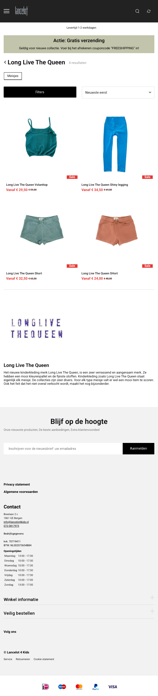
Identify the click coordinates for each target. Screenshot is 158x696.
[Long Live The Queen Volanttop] (41, 149)
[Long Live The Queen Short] (41, 238)
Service (8, 659)
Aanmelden (138, 448)
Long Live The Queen (34, 62)
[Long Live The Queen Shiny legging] (117, 149)
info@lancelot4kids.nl (16, 522)
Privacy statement (17, 484)
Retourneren (23, 659)
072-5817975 (11, 525)
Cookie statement (44, 659)
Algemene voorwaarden (21, 492)
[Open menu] (6, 11)
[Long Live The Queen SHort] (117, 238)
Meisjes (12, 76)
